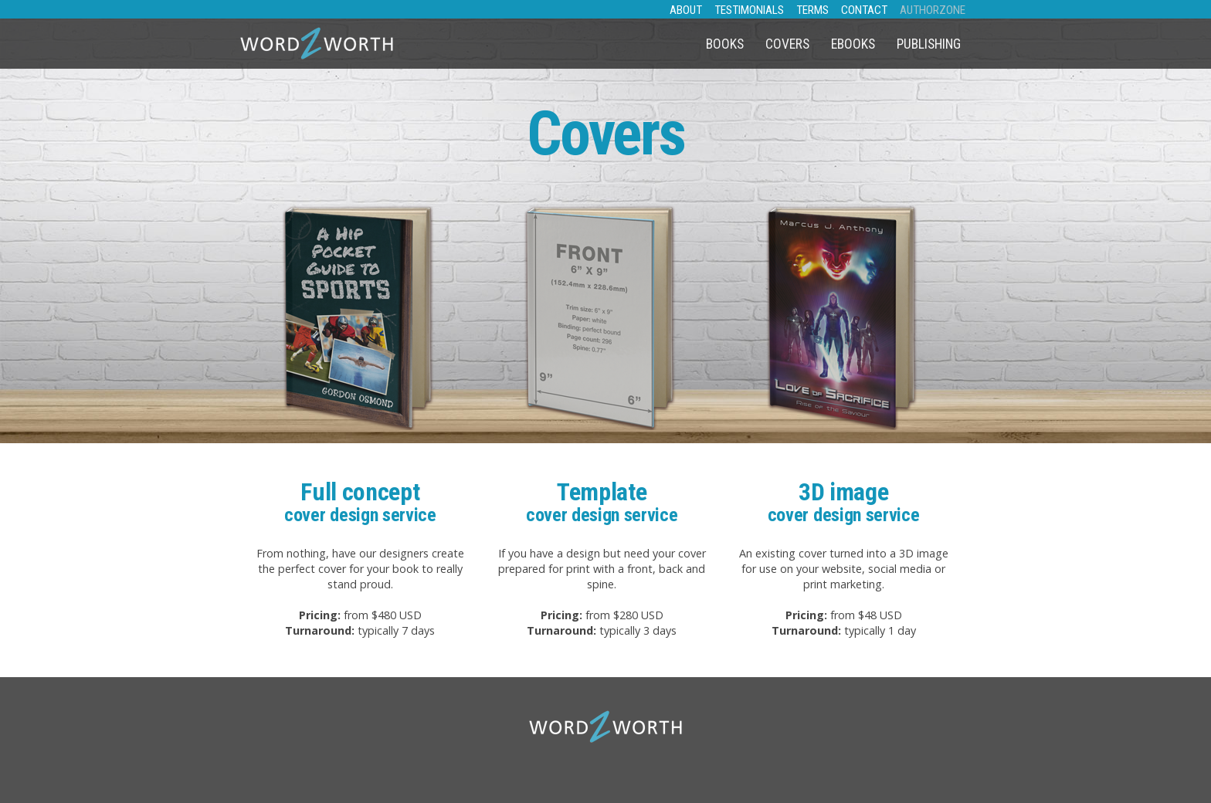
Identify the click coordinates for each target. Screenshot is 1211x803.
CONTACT (864, 10)
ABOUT (686, 10)
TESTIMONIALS (749, 10)
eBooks (853, 44)
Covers (787, 44)
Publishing (929, 44)
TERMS (812, 10)
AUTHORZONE (932, 10)
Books (725, 44)
